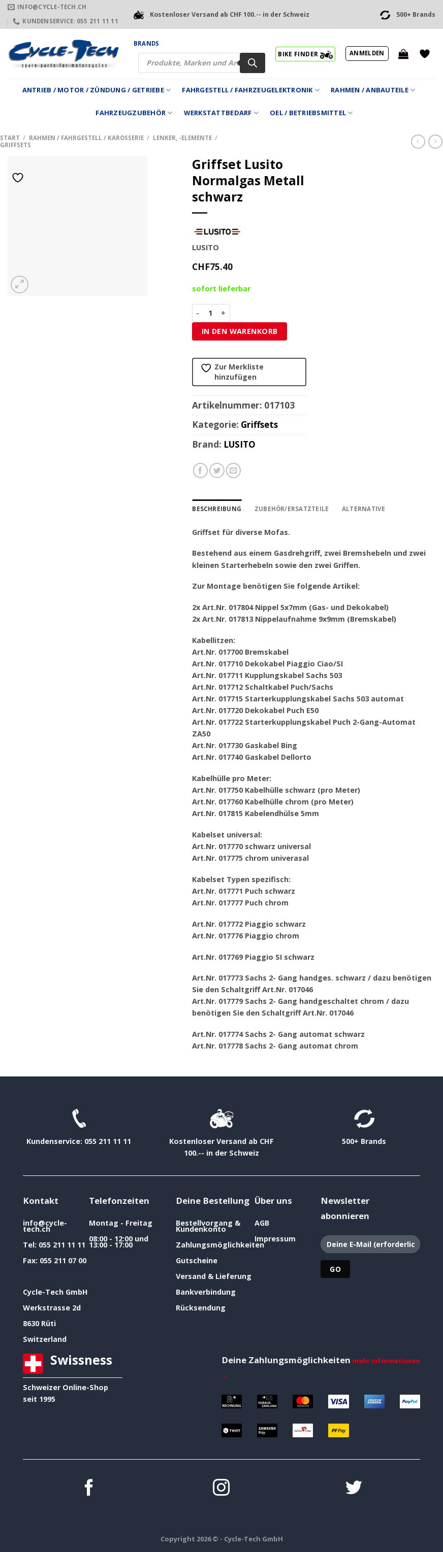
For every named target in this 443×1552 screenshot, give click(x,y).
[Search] (252, 63)
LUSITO (240, 444)
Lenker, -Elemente (182, 138)
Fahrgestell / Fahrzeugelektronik (251, 90)
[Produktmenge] (210, 313)
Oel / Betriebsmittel (311, 113)
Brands (146, 43)
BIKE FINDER (305, 54)
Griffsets (15, 145)
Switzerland (45, 1339)
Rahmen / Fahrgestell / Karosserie (86, 138)
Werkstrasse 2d (52, 1307)
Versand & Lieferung (213, 1276)
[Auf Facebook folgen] (89, 1488)
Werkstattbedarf (221, 113)
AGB (262, 1223)
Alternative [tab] (360, 509)
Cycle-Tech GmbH (55, 1292)
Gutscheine (196, 1260)
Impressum (275, 1238)
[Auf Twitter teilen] (217, 470)
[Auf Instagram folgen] (221, 1488)
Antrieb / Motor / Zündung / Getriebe (96, 90)
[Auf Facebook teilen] (200, 470)
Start (10, 138)
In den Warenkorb (240, 331)
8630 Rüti (39, 1323)
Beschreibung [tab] (216, 509)
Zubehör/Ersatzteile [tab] (290, 509)
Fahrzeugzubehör (134, 113)
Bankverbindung (206, 1292)
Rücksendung (201, 1307)
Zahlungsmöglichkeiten (220, 1245)
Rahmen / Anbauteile (373, 90)
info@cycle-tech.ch (45, 1226)
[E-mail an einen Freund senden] (233, 470)
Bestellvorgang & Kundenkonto (208, 1226)
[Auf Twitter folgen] (353, 1488)
